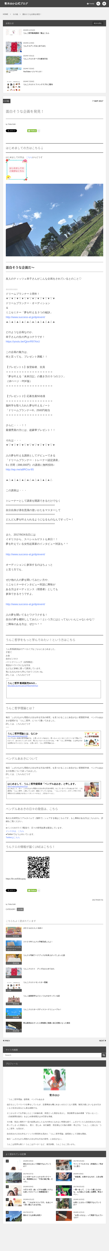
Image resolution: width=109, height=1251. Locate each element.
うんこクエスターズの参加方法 (35, 59)
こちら (29, 157)
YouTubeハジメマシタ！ (33, 72)
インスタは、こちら (15, 831)
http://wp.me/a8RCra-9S (20, 469)
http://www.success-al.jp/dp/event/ (25, 317)
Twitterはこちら (13, 837)
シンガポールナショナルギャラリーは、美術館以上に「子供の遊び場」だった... (38, 1179)
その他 (6, 101)
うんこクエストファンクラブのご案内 (38, 84)
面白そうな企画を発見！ (32, 1215)
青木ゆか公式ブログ (16, 3)
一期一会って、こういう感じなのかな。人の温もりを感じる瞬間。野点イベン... (88, 1192)
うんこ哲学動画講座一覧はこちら (36, 33)
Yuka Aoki (12, 124)
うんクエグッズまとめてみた (34, 46)
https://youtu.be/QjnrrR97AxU (23, 341)
